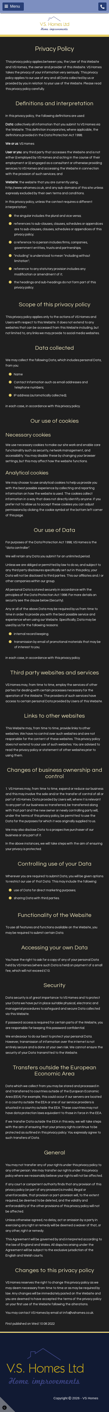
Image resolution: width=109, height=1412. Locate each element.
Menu (12, 6)
